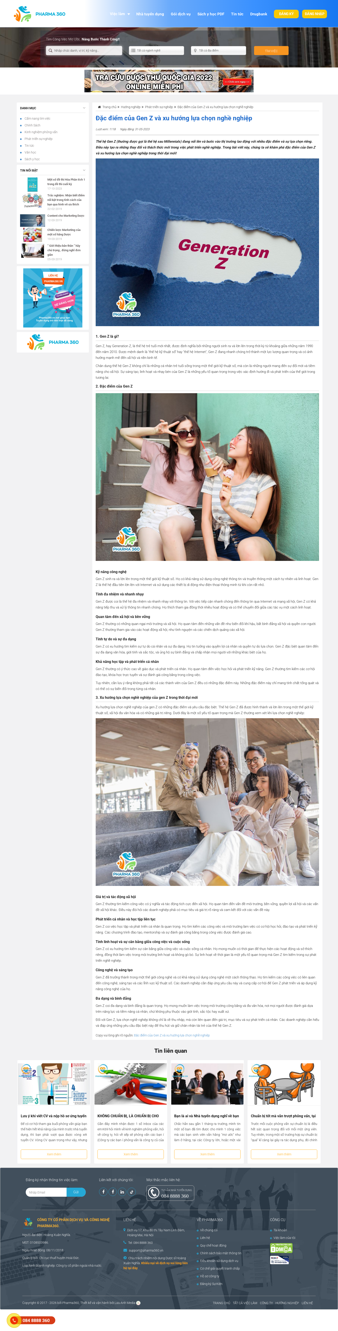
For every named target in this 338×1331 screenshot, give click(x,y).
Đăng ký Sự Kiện (209, 1284)
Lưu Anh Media (125, 1303)
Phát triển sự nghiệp (38, 139)
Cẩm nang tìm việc (37, 118)
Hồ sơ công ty (208, 1276)
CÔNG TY (266, 1303)
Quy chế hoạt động (211, 1245)
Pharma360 (70, 1303)
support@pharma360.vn (146, 1250)
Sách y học (32, 159)
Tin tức (237, 14)
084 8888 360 (175, 1196)
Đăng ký (286, 14)
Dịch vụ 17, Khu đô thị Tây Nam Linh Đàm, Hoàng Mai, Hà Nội (156, 1232)
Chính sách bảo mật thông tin (219, 1253)
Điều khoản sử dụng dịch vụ (217, 1261)
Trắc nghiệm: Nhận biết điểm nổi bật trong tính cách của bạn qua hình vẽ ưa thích (66, 200)
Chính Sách (32, 125)
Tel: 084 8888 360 (140, 1243)
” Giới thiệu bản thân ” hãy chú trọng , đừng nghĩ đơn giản (64, 250)
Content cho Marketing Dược (65, 215)
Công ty (61, 1265)
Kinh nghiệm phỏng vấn (41, 132)
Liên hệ (203, 1238)
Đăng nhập (314, 14)
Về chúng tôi (207, 1230)
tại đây (133, 1268)
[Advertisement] (82, 1320)
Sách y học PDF (210, 14)
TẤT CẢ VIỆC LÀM (245, 1303)
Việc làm (117, 14)
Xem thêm (54, 1154)
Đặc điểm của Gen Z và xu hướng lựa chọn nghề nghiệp (172, 1035)
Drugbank (258, 14)
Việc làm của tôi (282, 1238)
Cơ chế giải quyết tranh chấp (218, 1268)
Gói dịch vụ (181, 14)
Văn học (30, 152)
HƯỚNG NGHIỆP (287, 1303)
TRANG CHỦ (221, 1303)
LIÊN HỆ (307, 1303)
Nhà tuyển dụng (150, 14)
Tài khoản (278, 1230)
